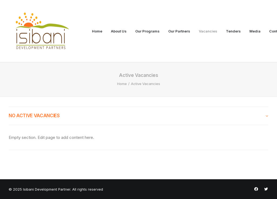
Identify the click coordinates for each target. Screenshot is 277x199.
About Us (119, 31)
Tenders (233, 31)
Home (97, 31)
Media (254, 31)
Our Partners (179, 31)
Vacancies (208, 31)
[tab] (138, 116)
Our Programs (147, 31)
